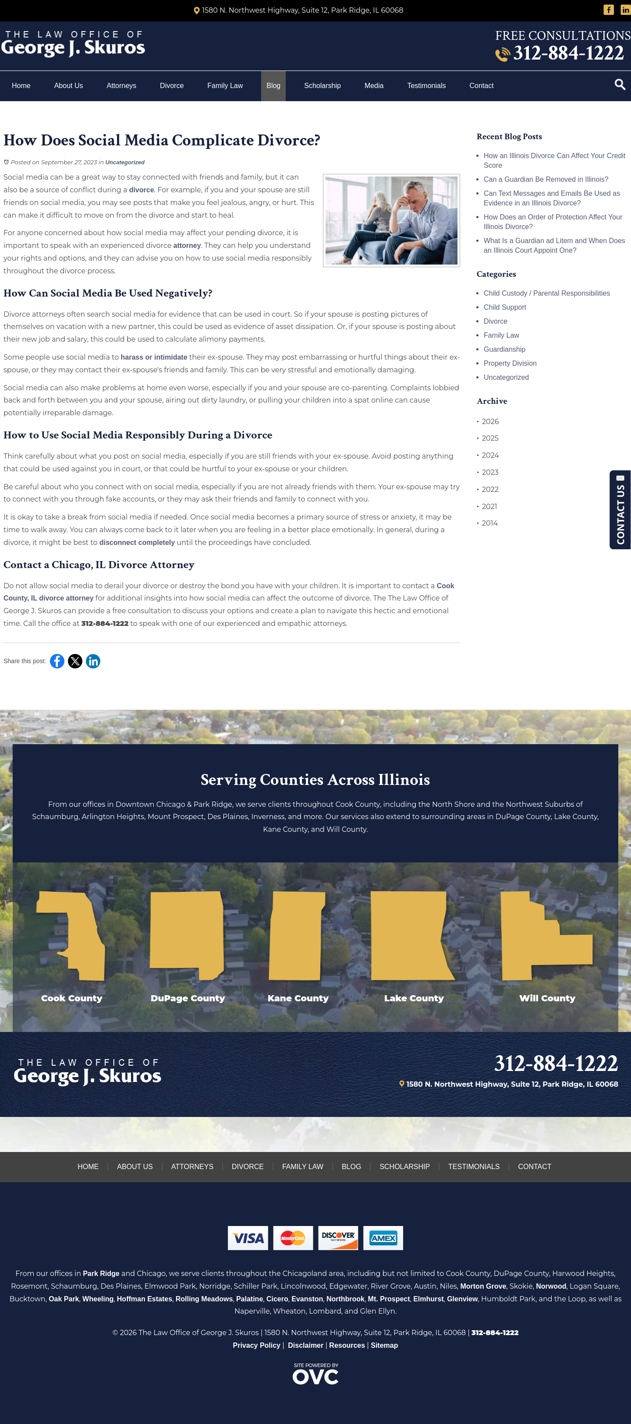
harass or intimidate (154, 357)
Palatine (249, 1299)
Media (374, 85)
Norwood (551, 1286)
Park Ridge (101, 1273)
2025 (488, 438)
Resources (347, 1345)
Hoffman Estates (144, 1299)
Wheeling (97, 1299)
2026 (488, 422)
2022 (488, 490)
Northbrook (345, 1299)
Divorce (172, 85)
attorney (187, 245)
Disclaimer (305, 1345)
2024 (488, 455)
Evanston (307, 1299)
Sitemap (384, 1345)
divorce (141, 190)
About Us (68, 85)
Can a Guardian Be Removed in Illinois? (546, 179)
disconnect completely (137, 542)
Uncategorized (125, 162)
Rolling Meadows (204, 1299)
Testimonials (426, 85)
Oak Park (64, 1299)
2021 (487, 507)
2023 (488, 472)
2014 (487, 523)
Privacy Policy (257, 1345)
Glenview (462, 1299)
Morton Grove (483, 1286)
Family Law (225, 85)
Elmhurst (428, 1299)
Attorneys (122, 85)
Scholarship (322, 85)
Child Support (505, 307)
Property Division (510, 363)
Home (21, 85)
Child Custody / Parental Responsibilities (547, 293)
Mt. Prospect (389, 1299)
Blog (273, 85)
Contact (482, 85)
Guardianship (504, 349)
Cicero (277, 1299)
